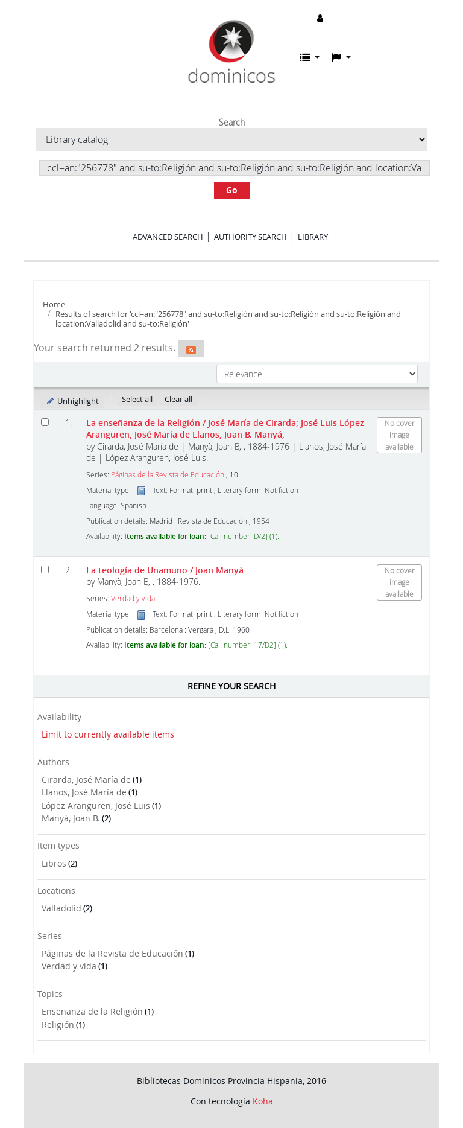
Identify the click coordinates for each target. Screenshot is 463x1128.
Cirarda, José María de (86, 779)
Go (232, 190)
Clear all (178, 399)
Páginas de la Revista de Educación (112, 953)
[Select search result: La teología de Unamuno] (45, 569)
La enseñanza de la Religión (225, 428)
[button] (310, 57)
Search (232, 122)
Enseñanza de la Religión (92, 1011)
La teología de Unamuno (165, 570)
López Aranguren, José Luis (96, 805)
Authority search (250, 236)
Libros (54, 863)
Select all (137, 399)
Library (313, 236)
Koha (263, 1101)
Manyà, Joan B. (71, 818)
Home (54, 304)
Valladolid (61, 908)
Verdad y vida (69, 966)
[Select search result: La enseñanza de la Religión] (45, 422)
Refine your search (231, 686)
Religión (58, 1024)
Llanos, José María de (84, 792)
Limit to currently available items (108, 734)
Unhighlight (72, 400)
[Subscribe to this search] (191, 348)
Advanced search (168, 236)
